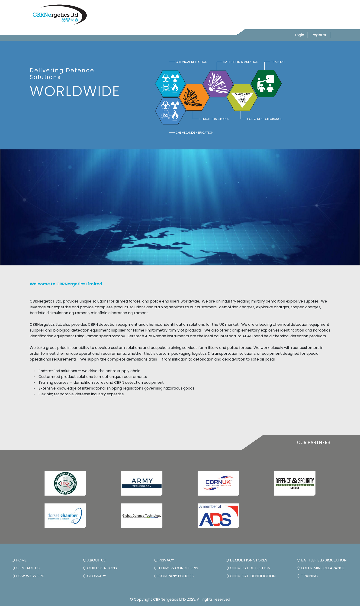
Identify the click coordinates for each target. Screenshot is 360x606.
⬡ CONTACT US (26, 568)
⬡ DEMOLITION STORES (246, 560)
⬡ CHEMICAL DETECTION (248, 568)
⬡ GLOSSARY (94, 576)
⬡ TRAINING (307, 576)
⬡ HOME (19, 560)
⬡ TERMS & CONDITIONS (176, 568)
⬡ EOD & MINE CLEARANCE (321, 568)
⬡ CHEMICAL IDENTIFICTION (251, 576)
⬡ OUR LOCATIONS (100, 568)
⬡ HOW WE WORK (28, 576)
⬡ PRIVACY (164, 560)
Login (299, 35)
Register (319, 35)
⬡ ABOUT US (94, 560)
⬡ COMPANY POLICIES (174, 576)
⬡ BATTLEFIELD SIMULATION (322, 560)
